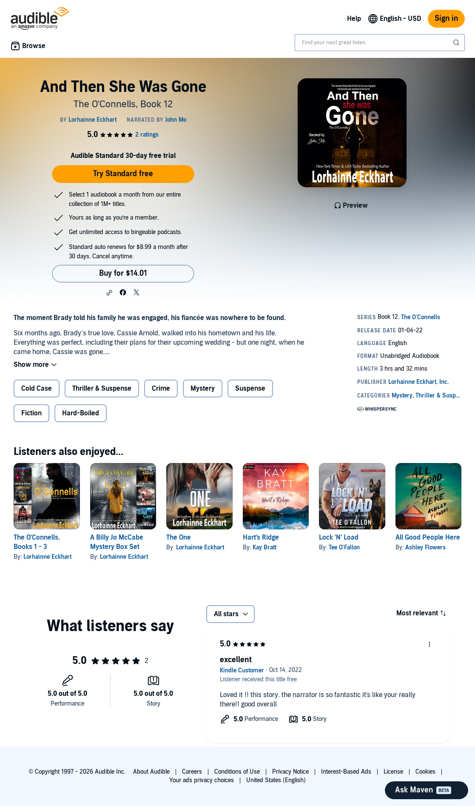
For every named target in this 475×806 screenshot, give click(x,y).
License (393, 771)
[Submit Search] (457, 42)
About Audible (151, 771)
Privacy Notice (290, 771)
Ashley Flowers (425, 547)
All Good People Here (427, 537)
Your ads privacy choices (201, 780)
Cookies (425, 771)
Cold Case (36, 388)
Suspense (250, 388)
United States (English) (276, 780)
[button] (109, 292)
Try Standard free (123, 173)
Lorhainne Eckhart (47, 556)
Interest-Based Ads (346, 771)
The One (178, 537)
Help (354, 18)
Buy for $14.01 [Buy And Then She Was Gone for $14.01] (123, 273)
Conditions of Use (237, 771)
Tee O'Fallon (344, 547)
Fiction (31, 413)
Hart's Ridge (261, 537)
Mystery (203, 388)
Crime (161, 388)
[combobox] (380, 42)
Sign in (446, 18)
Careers (192, 771)
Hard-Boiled (80, 413)
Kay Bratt (264, 547)
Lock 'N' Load (338, 537)
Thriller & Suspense (101, 388)
